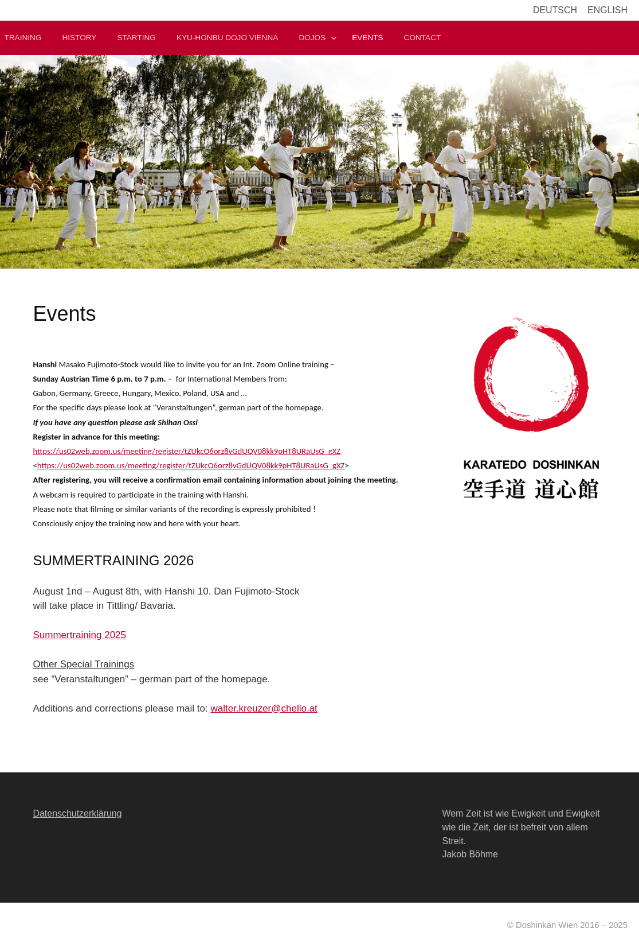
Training (23, 37)
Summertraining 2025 (80, 635)
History (79, 37)
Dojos (312, 37)
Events (367, 37)
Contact (422, 37)
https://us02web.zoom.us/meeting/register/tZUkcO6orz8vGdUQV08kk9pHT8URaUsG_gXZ (187, 451)
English (607, 10)
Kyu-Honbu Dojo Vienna (228, 37)
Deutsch (555, 10)
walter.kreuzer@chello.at (263, 708)
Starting (136, 37)
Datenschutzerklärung (77, 813)
